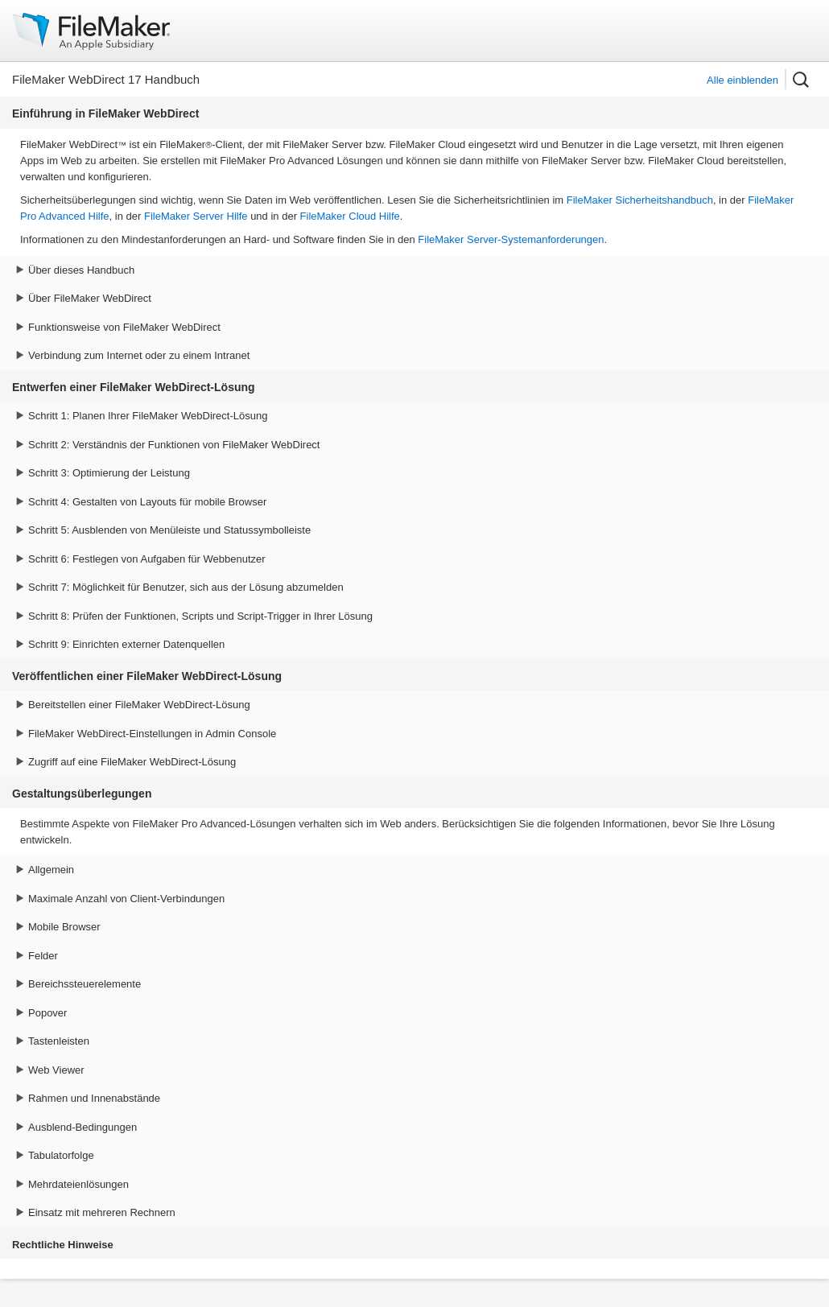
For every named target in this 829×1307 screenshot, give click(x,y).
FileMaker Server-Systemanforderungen (511, 239)
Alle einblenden (742, 80)
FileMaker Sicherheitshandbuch (640, 200)
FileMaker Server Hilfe (196, 216)
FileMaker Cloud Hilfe (350, 216)
